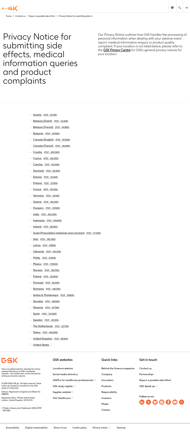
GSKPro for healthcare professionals (73, 380)
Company (106, 374)
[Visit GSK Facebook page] (168, 402)
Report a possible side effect (155, 380)
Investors (106, 398)
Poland (45, 276)
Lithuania (47, 251)
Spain (45, 313)
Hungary (46, 207)
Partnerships (146, 374)
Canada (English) (51, 139)
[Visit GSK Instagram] (161, 402)
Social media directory (65, 374)
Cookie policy (79, 427)
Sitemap (121, 427)
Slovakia (46, 301)
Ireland (45, 226)
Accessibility (12, 427)
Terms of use (60, 427)
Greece (45, 201)
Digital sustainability (36, 427)
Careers (105, 409)
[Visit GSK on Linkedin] (141, 402)
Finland (45, 183)
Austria (45, 114)
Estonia (45, 176)
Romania (47, 288)
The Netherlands (51, 326)
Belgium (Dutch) (50, 120)
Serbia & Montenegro (53, 295)
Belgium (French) (51, 127)
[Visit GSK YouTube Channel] (175, 402)
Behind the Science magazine (117, 368)
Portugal (46, 282)
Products (106, 386)
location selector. (18, 376)
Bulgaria (46, 133)
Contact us (145, 368)
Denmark (46, 170)
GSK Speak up (147, 386)
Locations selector (63, 368)
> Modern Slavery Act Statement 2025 (21, 409)
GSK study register (63, 386)
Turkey (45, 332)
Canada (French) (51, 145)
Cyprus (45, 158)
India (45, 214)
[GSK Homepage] (10, 8)
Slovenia (46, 307)
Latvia (44, 245)
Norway (46, 270)
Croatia (46, 152)
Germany (46, 195)
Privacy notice (100, 427)
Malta (44, 257)
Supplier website (62, 392)
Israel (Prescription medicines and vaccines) (67, 232)
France (45, 189)
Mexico (45, 263)
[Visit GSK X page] (148, 402)
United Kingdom (50, 338)
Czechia (46, 164)
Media (104, 403)
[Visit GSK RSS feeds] (181, 402)
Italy (44, 239)
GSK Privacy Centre (116, 50)
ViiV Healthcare (61, 398)
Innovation (107, 380)
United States (41, 344)
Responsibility (109, 392)
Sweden (46, 319)
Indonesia (47, 220)
